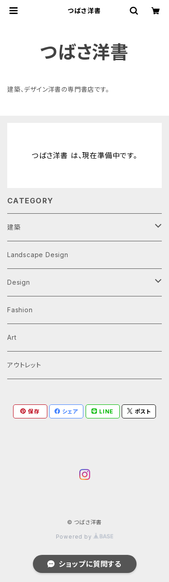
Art (11, 337)
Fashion (20, 310)
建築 (14, 227)
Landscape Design (38, 254)
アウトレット (24, 365)
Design (18, 282)
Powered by (85, 536)
